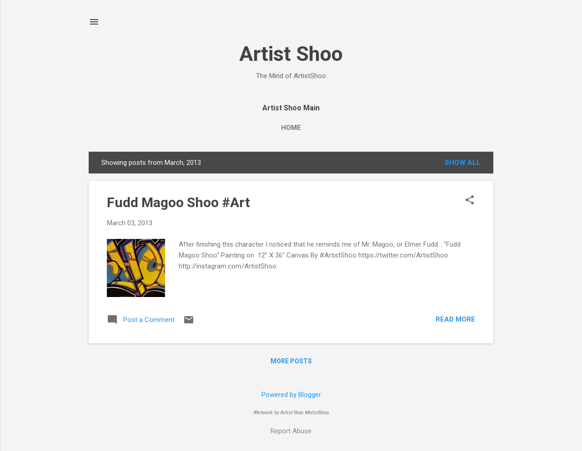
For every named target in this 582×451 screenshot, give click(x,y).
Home (291, 128)
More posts (291, 361)
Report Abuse (291, 431)
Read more (455, 319)
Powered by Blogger (291, 395)
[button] (469, 200)
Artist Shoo (291, 54)
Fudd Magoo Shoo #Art (178, 202)
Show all (463, 163)
